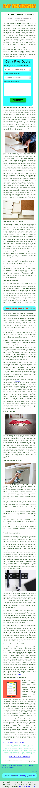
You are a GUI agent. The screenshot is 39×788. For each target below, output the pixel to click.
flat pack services (9, 732)
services (7, 739)
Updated (31, 765)
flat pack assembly (13, 34)
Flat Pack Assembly (15, 765)
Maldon (17, 381)
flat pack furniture (21, 317)
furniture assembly (29, 117)
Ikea (20, 226)
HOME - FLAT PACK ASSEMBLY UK (19, 757)
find (8, 647)
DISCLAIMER (34, 11)
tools (4, 44)
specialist (12, 263)
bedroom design (14, 260)
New (26, 765)
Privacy (34, 771)
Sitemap (4, 765)
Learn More (24, 786)
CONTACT (28, 11)
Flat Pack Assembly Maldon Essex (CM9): (17, 23)
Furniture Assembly (8, 767)
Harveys (5, 227)
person (11, 124)
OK (34, 786)
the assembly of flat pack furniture (22, 699)
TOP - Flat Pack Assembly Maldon (13, 742)
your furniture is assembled (25, 373)
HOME (16, 11)
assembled (33, 288)
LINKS (20, 11)
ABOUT (24, 11)
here (19, 674)
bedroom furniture (23, 267)
